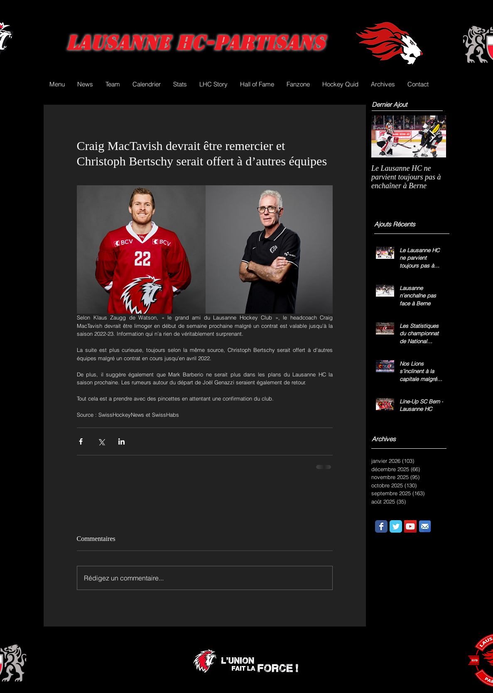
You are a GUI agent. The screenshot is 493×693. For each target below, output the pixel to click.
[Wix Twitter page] (396, 526)
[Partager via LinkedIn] (121, 441)
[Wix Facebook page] (381, 526)
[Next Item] (433, 136)
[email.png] (425, 526)
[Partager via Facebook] (81, 441)
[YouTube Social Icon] (410, 526)
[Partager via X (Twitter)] (101, 441)
